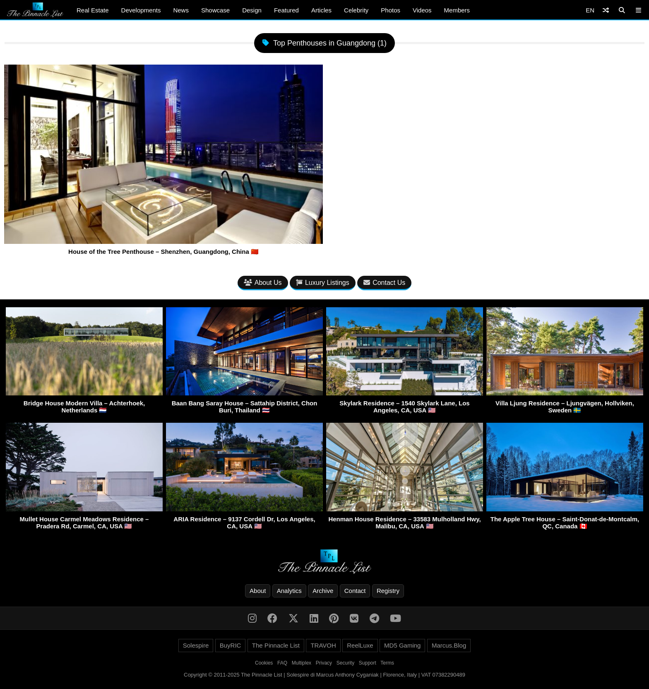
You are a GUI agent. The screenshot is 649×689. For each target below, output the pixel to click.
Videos (422, 10)
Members (457, 10)
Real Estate (93, 10)
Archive (322, 590)
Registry (388, 590)
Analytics (289, 590)
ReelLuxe (360, 645)
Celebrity (356, 10)
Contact (355, 590)
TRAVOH (323, 645)
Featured (286, 10)
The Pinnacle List (276, 645)
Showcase (215, 10)
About (258, 590)
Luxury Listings (322, 282)
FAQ (282, 663)
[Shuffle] (606, 10)
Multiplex (301, 663)
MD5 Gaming (402, 645)
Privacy (324, 663)
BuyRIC (230, 645)
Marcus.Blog (449, 645)
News (181, 10)
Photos (390, 10)
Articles (321, 10)
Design (252, 10)
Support (367, 663)
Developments (141, 10)
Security (345, 663)
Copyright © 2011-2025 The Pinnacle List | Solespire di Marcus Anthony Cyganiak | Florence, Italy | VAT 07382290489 (324, 675)
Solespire (196, 645)
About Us (263, 282)
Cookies (264, 663)
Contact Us (384, 282)
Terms (387, 663)
